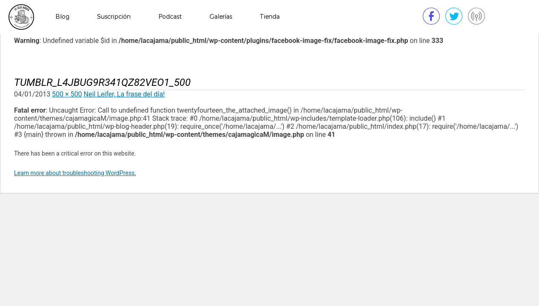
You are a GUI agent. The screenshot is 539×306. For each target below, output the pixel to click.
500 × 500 (67, 94)
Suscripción (114, 17)
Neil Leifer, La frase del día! (124, 94)
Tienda (270, 17)
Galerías (220, 17)
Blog (62, 17)
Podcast (170, 17)
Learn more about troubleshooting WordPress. (75, 173)
